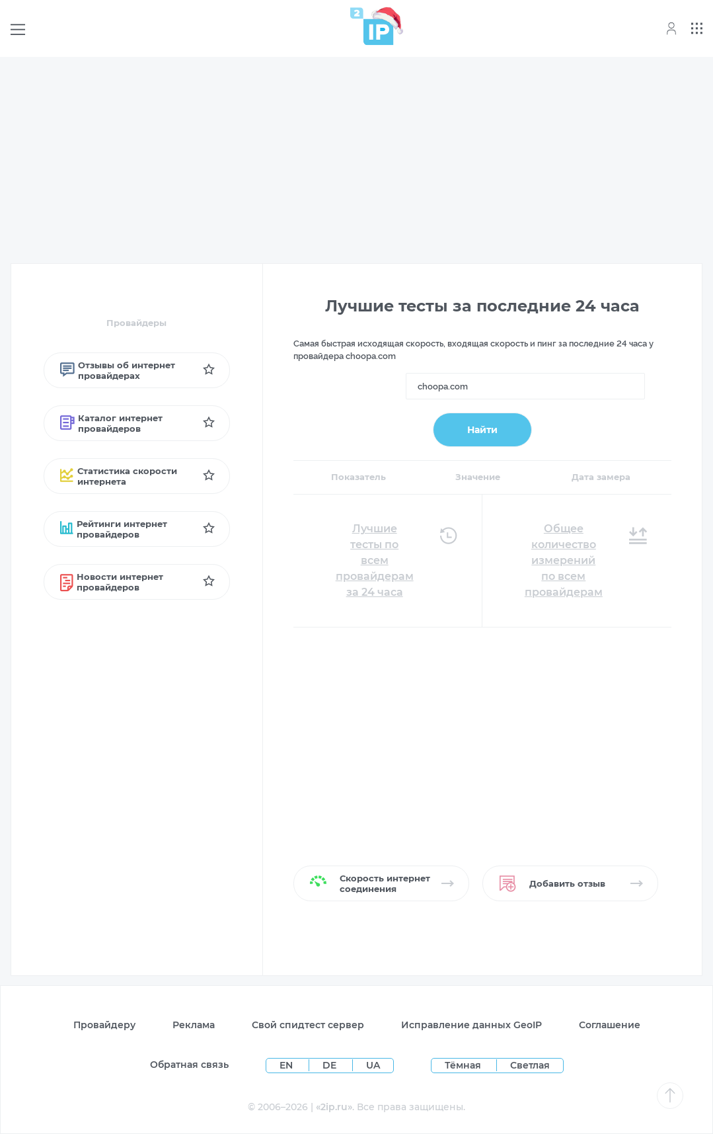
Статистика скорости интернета (118, 476)
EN (287, 1065)
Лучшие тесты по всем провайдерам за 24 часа (375, 560)
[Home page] (372, 26)
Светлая (530, 1065)
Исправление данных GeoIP (471, 1025)
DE (330, 1065)
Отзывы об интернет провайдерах (117, 370)
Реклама (193, 1025)
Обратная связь (189, 1065)
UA (373, 1065)
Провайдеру (104, 1025)
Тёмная (463, 1065)
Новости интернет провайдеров (112, 581)
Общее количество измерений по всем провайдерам (564, 560)
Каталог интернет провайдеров (111, 423)
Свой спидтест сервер (308, 1025)
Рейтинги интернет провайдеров (113, 529)
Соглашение (609, 1025)
